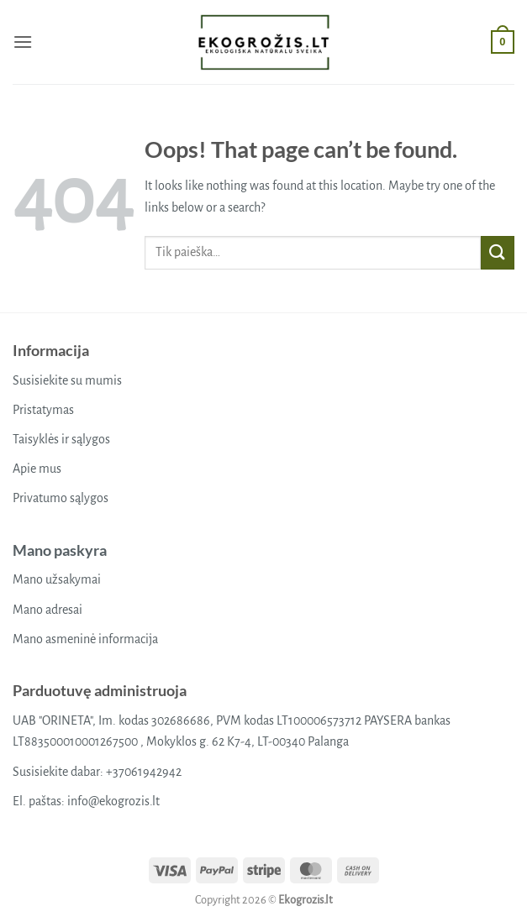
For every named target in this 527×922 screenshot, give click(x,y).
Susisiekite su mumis (67, 380)
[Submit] (497, 252)
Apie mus (37, 468)
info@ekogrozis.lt (113, 801)
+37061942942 (144, 771)
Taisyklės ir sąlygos (61, 439)
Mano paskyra (60, 550)
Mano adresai (47, 609)
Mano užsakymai (57, 579)
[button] (23, 41)
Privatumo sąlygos (60, 498)
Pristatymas (43, 409)
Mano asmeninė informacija (85, 639)
